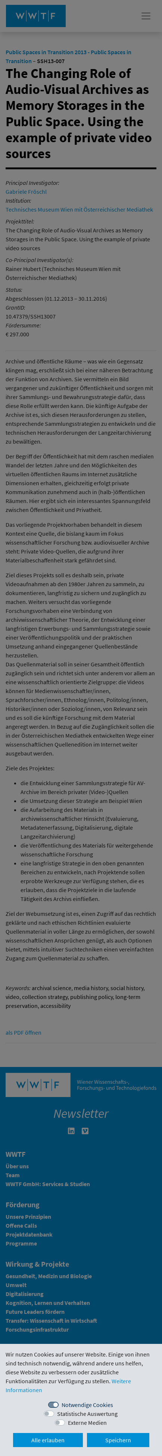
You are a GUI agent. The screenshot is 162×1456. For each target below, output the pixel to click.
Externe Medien (87, 1422)
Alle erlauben (48, 1440)
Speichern (118, 1440)
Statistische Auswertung (87, 1413)
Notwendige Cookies (87, 1404)
